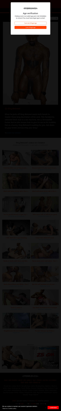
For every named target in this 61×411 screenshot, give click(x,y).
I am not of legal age (30, 23)
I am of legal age (30, 27)
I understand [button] (53, 407)
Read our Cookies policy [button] (9, 408)
